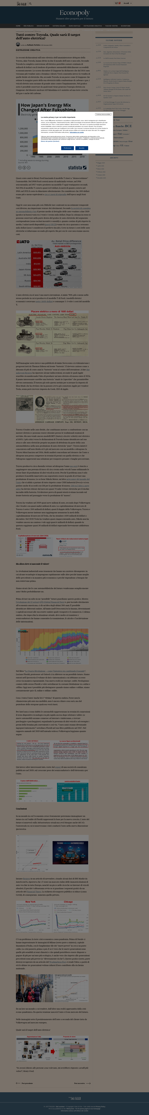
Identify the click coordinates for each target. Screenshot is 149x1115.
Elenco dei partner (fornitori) (50, 141)
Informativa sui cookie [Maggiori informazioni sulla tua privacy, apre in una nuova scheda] (77, 132)
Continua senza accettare (103, 114)
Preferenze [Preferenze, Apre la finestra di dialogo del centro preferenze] (67, 148)
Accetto (81, 148)
